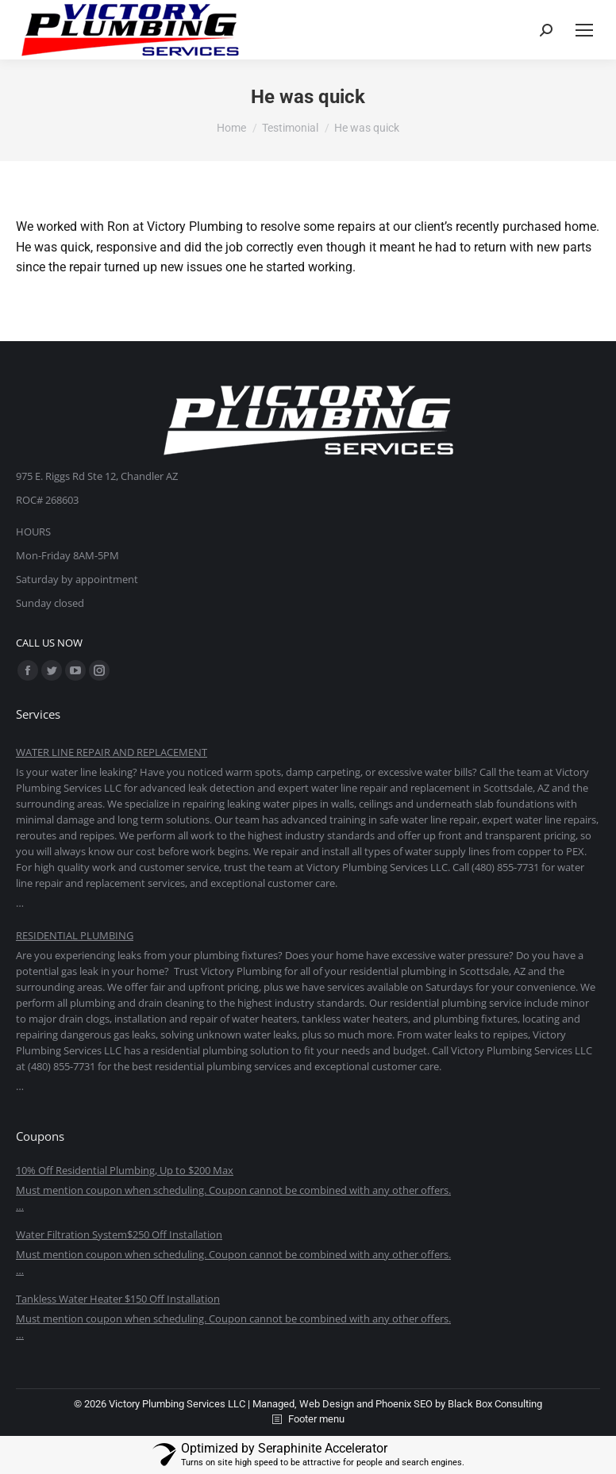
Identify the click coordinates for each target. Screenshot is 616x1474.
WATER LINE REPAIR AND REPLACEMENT (111, 752)
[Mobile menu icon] (584, 30)
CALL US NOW (49, 642)
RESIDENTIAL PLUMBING (74, 935)
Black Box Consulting (495, 1404)
